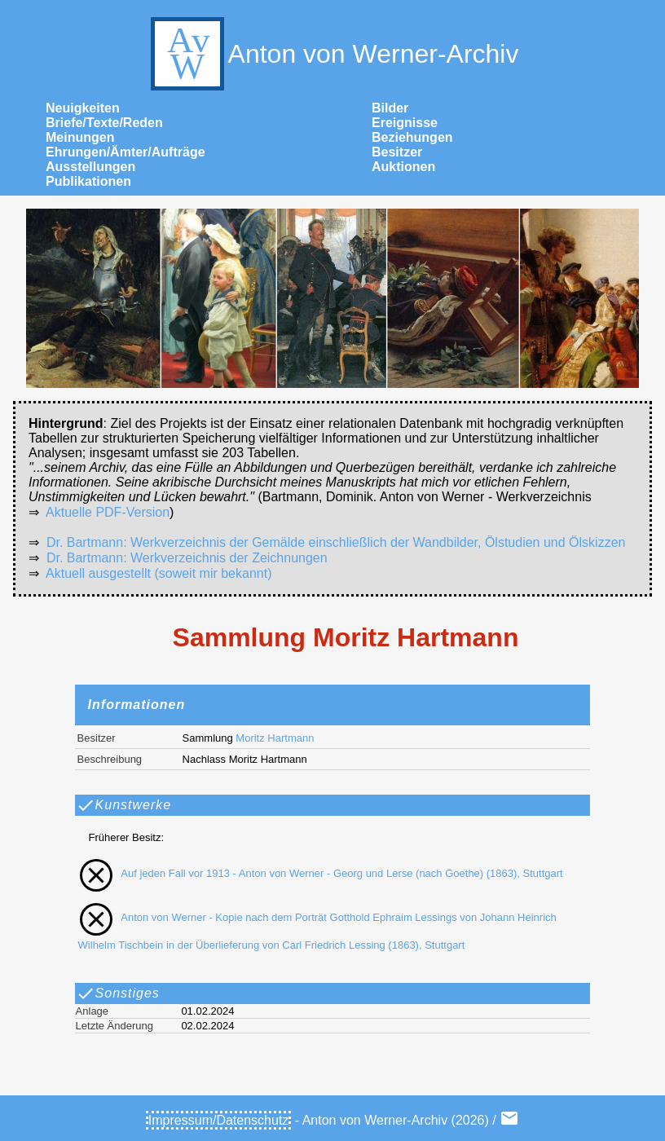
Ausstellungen (90, 167)
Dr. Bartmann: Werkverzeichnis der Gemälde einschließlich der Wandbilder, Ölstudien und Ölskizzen (336, 542)
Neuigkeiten (83, 108)
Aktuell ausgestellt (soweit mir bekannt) (158, 573)
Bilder (390, 108)
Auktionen (403, 167)
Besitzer (397, 152)
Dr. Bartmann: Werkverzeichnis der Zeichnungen (187, 558)
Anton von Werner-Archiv (333, 54)
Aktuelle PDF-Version (108, 512)
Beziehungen (412, 137)
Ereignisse (405, 123)
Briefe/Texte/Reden (104, 123)
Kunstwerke (124, 805)
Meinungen (80, 137)
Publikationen (88, 181)
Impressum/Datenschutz (218, 1120)
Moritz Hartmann (275, 738)
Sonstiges (118, 993)
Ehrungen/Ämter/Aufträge (125, 152)
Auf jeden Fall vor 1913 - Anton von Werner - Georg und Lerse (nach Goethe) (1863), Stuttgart (317, 873)
